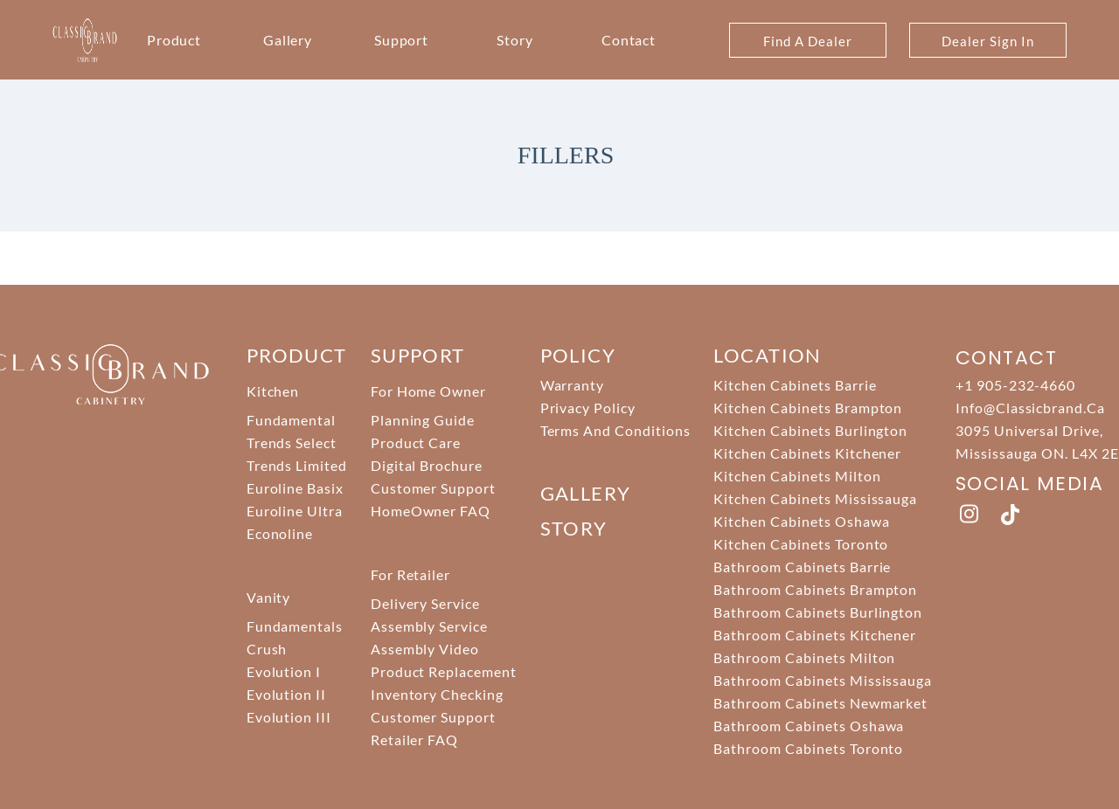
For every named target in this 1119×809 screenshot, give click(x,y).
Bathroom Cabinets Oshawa (808, 725)
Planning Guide (423, 419)
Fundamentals (295, 626)
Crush (267, 648)
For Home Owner (428, 391)
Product (174, 39)
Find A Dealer (807, 41)
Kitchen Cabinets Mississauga (815, 498)
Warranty (572, 385)
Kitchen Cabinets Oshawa (801, 521)
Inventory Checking (437, 694)
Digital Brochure (427, 465)
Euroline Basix (295, 488)
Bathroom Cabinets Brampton (815, 589)
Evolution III (289, 717)
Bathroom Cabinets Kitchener (814, 634)
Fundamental (292, 419)
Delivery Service (425, 603)
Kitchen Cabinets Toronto (800, 544)
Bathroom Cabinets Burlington (817, 612)
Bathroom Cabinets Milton (804, 657)
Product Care (416, 442)
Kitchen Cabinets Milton (796, 475)
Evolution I (284, 671)
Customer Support (433, 488)
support (418, 355)
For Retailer (411, 574)
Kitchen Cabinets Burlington (810, 430)
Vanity (269, 597)
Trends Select (292, 442)
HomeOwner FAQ (430, 510)
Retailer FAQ (415, 739)
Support (401, 39)
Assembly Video (425, 648)
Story (515, 39)
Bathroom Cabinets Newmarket (820, 703)
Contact (629, 39)
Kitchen (273, 391)
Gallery (288, 39)
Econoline (280, 533)
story (574, 528)
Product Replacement (444, 671)
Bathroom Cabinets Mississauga (822, 680)
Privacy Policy (588, 407)
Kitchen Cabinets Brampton (807, 407)
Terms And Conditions (615, 430)
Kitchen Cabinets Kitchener (807, 453)
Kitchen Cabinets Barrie (794, 385)
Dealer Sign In (987, 41)
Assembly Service (429, 626)
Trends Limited (297, 465)
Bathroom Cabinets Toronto (808, 748)
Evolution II (287, 694)
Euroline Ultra (295, 510)
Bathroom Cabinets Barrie (802, 566)
